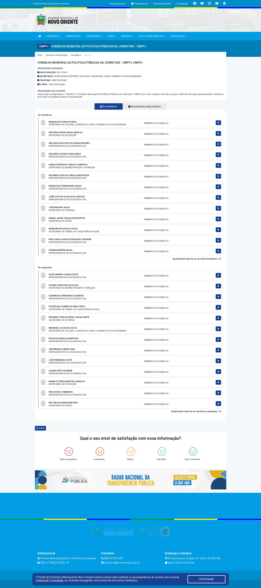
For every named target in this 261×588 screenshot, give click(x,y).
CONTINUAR (206, 579)
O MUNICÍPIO (53, 36)
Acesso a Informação (56, 55)
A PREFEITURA (73, 36)
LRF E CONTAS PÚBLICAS (151, 36)
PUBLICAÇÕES (178, 36)
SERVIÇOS (127, 36)
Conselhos (76, 55)
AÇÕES (111, 36)
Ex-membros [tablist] (107, 106)
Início (40, 55)
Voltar (40, 428)
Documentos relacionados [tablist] (146, 106)
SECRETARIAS (94, 36)
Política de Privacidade (49, 580)
